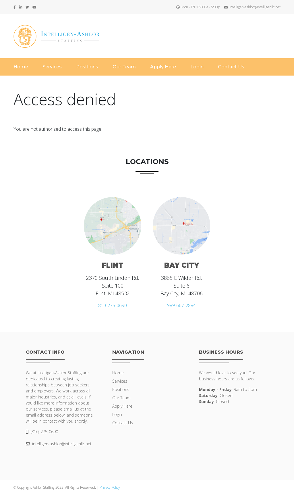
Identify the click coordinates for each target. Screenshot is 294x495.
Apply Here (163, 67)
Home (20, 67)
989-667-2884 (181, 305)
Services (52, 67)
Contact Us (231, 67)
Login (197, 67)
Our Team (124, 67)
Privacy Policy (110, 487)
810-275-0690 (112, 305)
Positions (87, 67)
